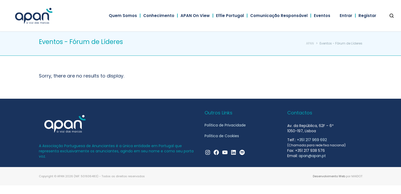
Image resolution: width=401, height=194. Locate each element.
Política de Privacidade (225, 125)
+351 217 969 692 (312, 139)
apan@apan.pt (312, 155)
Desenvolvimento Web (329, 176)
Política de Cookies (222, 136)
